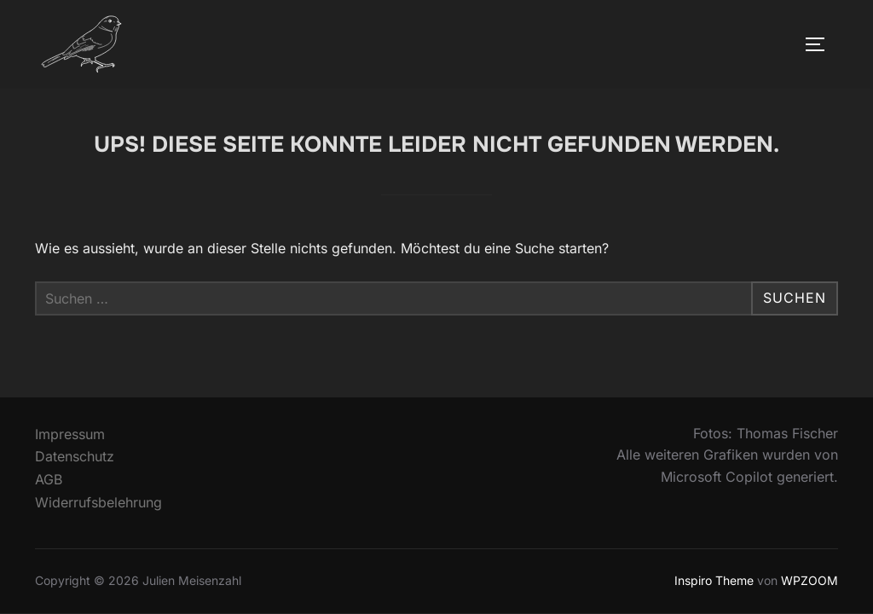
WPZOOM (809, 580)
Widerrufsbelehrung (98, 502)
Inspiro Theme (714, 580)
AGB (48, 479)
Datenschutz (74, 456)
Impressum (70, 434)
